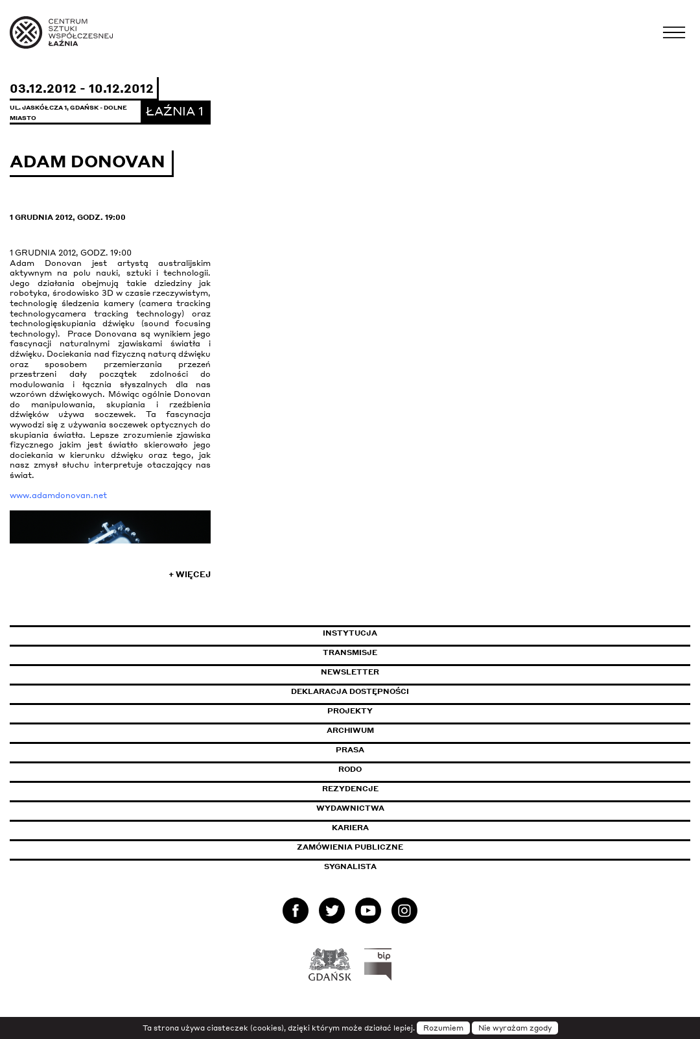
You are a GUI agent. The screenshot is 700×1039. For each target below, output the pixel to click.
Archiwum (350, 730)
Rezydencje (350, 788)
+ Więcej (190, 574)
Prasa (350, 749)
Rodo (350, 769)
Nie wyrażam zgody (515, 1028)
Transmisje (405, 652)
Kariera (350, 827)
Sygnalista (350, 866)
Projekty (350, 710)
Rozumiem (443, 1028)
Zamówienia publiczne (379, 847)
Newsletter (350, 671)
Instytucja (350, 633)
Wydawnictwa (350, 808)
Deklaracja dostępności (350, 691)
